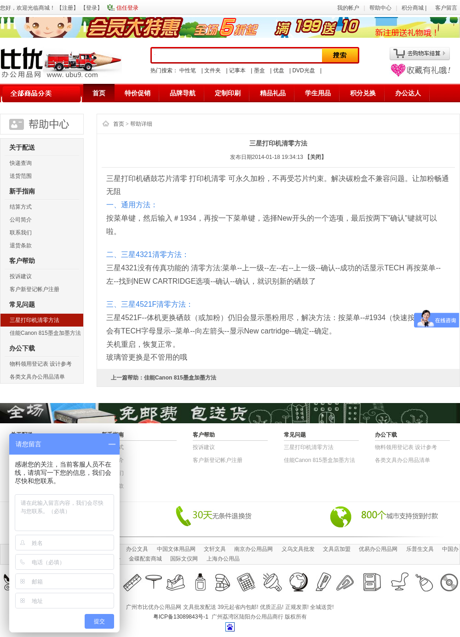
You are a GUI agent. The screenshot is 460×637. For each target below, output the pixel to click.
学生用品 (318, 93)
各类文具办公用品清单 (37, 377)
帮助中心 (380, 8)
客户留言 (446, 8)
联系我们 (21, 232)
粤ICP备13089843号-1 (180, 617)
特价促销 (137, 93)
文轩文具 (215, 549)
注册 (67, 8)
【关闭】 (316, 157)
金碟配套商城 (145, 558)
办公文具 (137, 549)
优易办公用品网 (378, 549)
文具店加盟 (337, 549)
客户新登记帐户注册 (34, 289)
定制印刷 (228, 93)
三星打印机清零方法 (34, 320)
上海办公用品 (223, 558)
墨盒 (259, 70)
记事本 (237, 70)
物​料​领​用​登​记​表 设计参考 (41, 364)
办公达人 (408, 93)
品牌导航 (183, 93)
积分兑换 (363, 93)
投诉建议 (21, 276)
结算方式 (21, 207)
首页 (98, 93)
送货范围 (21, 176)
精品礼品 (273, 93)
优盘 (278, 70)
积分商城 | (415, 8)
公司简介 (21, 219)
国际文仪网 (184, 558)
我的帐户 (348, 8)
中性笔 (187, 70)
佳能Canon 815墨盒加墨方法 (45, 333)
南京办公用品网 (253, 549)
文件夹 (212, 70)
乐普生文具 (420, 549)
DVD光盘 (303, 70)
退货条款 (21, 245)
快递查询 (21, 163)
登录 (91, 8)
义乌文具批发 (298, 549)
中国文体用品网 (176, 549)
